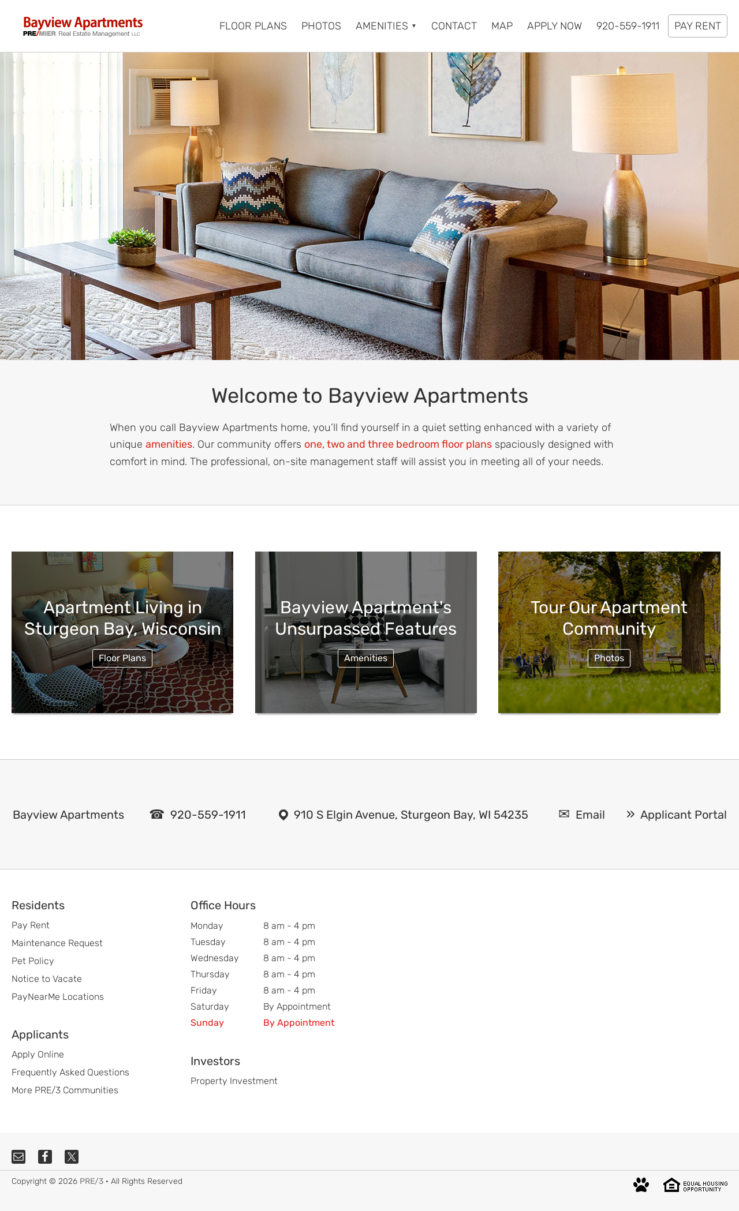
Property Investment (234, 1080)
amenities (168, 444)
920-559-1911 (208, 815)
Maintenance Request (57, 943)
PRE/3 (91, 1181)
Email (590, 815)
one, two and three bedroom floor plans (398, 444)
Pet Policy (33, 960)
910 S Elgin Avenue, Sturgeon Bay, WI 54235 (411, 815)
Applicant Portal (683, 815)
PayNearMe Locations (58, 996)
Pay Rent (31, 925)
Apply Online (38, 1054)
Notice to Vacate (47, 978)
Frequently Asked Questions (70, 1072)
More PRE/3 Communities (65, 1090)
